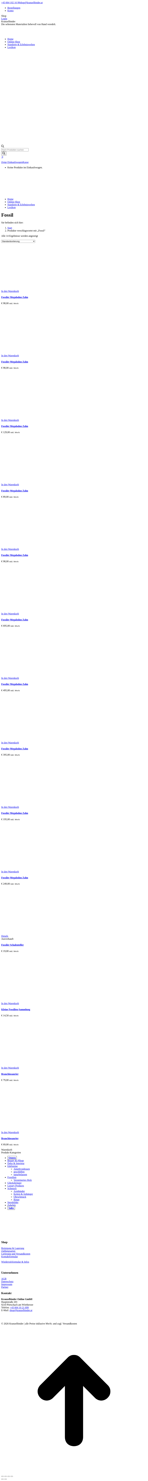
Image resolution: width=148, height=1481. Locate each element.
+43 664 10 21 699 (19, 1307)
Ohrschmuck (20, 1196)
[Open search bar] (2, 146)
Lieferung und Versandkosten (15, 1253)
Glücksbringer (14, 1183)
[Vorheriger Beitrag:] (2, 1479)
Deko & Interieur (15, 1163)
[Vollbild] (8, 1476)
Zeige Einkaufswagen (12, 162)
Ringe (16, 1199)
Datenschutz (7, 1281)
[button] (10, 291)
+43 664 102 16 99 (10, 2)
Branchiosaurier (10, 1074)
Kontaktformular (9, 1256)
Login (4, 18)
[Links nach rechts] (5, 1479)
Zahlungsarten (8, 1251)
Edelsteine (12, 1166)
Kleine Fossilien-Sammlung (15, 1009)
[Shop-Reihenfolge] (18, 241)
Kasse (26, 162)
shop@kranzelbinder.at (31, 2)
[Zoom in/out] (11, 1476)
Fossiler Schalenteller (12, 945)
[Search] (3, 153)
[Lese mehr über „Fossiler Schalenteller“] (4, 936)
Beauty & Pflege (15, 1160)
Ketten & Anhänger (23, 1194)
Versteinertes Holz (23, 1180)
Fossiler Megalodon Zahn (14, 297)
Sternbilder (12, 1202)
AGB (3, 1278)
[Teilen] (5, 1476)
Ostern (12, 1157)
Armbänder (19, 1191)
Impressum (6, 1284)
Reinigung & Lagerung (12, 1248)
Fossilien (11, 1177)
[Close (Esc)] (2, 1476)
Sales (11, 1208)
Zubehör (11, 1205)
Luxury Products (15, 1185)
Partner (4, 1287)
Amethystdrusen (22, 1169)
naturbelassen (20, 1174)
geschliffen (19, 1171)
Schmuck (12, 1188)
